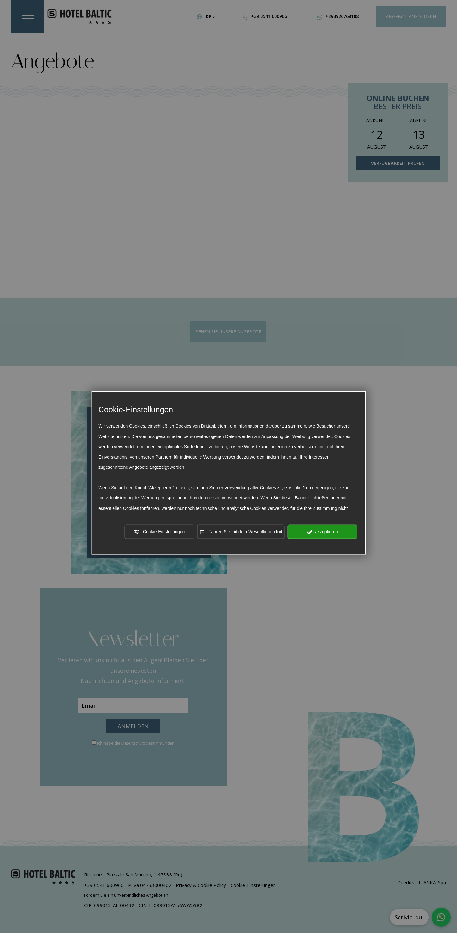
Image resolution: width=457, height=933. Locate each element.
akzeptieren (322, 532)
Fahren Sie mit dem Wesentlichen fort (240, 532)
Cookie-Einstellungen (159, 532)
